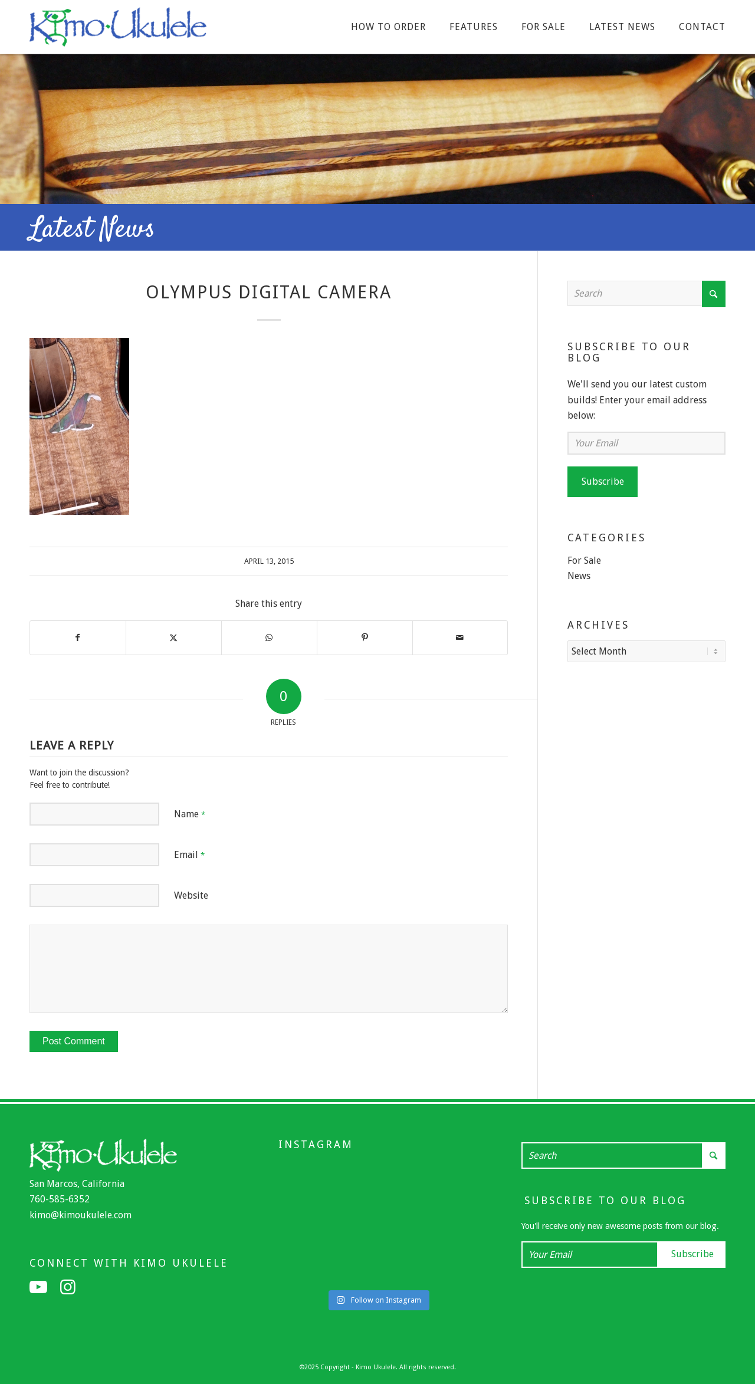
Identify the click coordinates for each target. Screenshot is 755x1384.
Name (189, 814)
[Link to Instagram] (68, 1287)
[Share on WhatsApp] (269, 637)
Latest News (92, 230)
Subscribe (603, 481)
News (578, 575)
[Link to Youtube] (38, 1287)
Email (189, 854)
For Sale (584, 560)
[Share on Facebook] (78, 637)
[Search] (646, 293)
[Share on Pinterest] (364, 637)
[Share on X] (173, 637)
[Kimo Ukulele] (117, 30)
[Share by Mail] (460, 637)
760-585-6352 (59, 1199)
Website (191, 895)
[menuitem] (388, 27)
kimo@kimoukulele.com (80, 1215)
